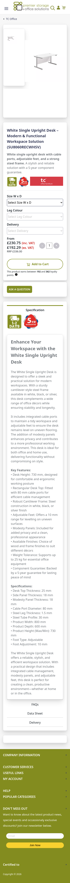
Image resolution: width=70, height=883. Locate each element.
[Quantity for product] (49, 246)
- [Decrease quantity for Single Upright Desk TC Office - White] (42, 245)
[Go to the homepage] (31, 6)
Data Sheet (35, 713)
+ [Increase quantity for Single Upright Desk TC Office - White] (56, 245)
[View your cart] (64, 8)
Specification (35, 310)
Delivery (35, 722)
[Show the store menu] (6, 8)
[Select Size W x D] (35, 202)
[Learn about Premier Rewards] (16, 274)
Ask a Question (19, 289)
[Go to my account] (58, 8)
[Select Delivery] (35, 231)
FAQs (34, 704)
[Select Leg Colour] (35, 216)
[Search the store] (50, 8)
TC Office (11, 19)
